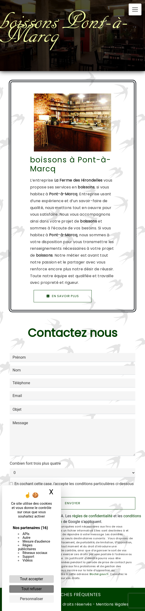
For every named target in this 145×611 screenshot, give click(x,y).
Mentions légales (111, 604)
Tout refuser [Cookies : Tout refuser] (31, 589)
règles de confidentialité (92, 516)
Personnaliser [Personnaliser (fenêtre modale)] (31, 599)
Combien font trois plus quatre (35, 463)
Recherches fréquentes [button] (72, 595)
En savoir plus (62, 296)
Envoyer (72, 503)
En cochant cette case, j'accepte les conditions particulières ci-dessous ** (74, 487)
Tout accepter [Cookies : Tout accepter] (31, 579)
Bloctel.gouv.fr (99, 574)
